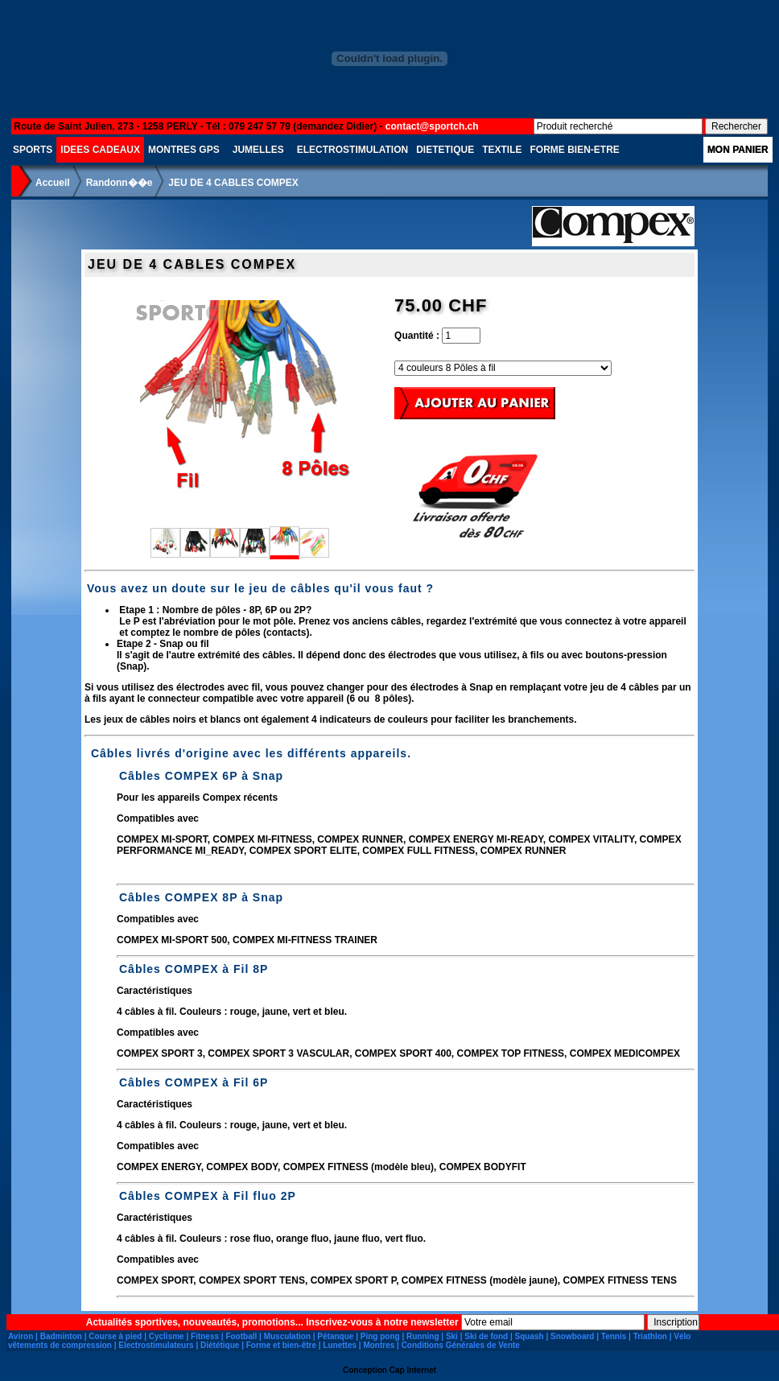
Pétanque (335, 1336)
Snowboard (572, 1336)
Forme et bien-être (281, 1345)
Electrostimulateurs (155, 1345)
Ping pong (380, 1336)
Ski (452, 1336)
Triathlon (650, 1336)
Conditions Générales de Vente (461, 1345)
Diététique (219, 1345)
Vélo (682, 1336)
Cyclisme (166, 1336)
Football (241, 1336)
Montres (378, 1345)
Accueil (52, 182)
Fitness (205, 1336)
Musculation (287, 1336)
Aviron (20, 1336)
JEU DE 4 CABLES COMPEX (233, 182)
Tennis (613, 1336)
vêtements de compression (60, 1345)
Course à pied (115, 1336)
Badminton (61, 1336)
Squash (529, 1336)
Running (422, 1336)
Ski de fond (486, 1336)
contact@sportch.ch (432, 126)
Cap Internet (413, 1370)
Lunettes (340, 1345)
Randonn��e (119, 182)
